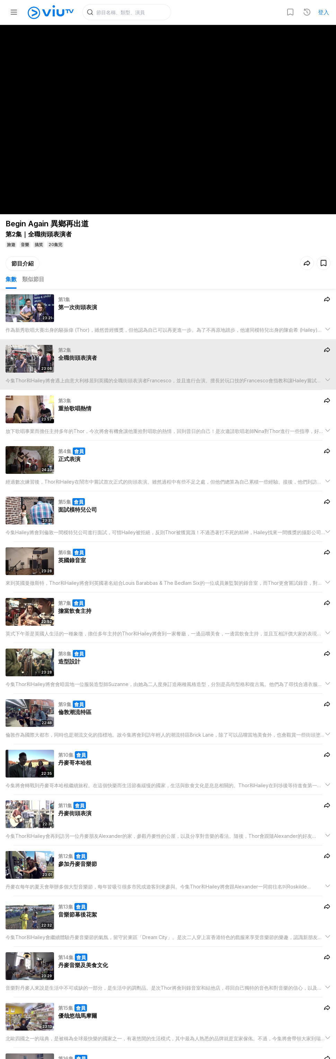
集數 (11, 280)
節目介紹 (22, 265)
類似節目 (33, 280)
